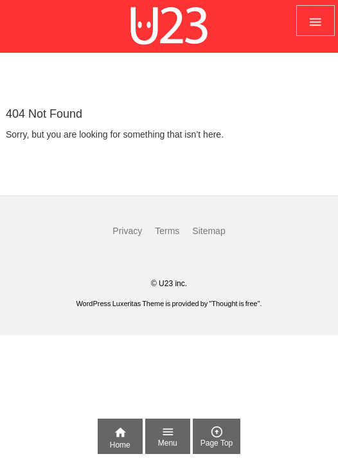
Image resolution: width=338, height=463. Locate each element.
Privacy (127, 231)
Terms (167, 231)
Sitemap (208, 231)
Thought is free (234, 303)
